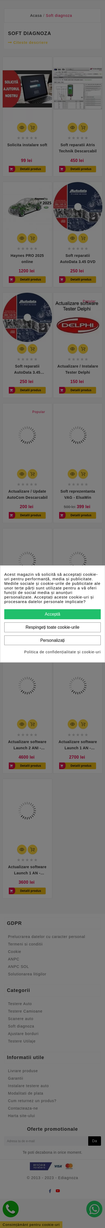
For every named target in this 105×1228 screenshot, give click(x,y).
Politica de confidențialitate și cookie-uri (62, 652)
